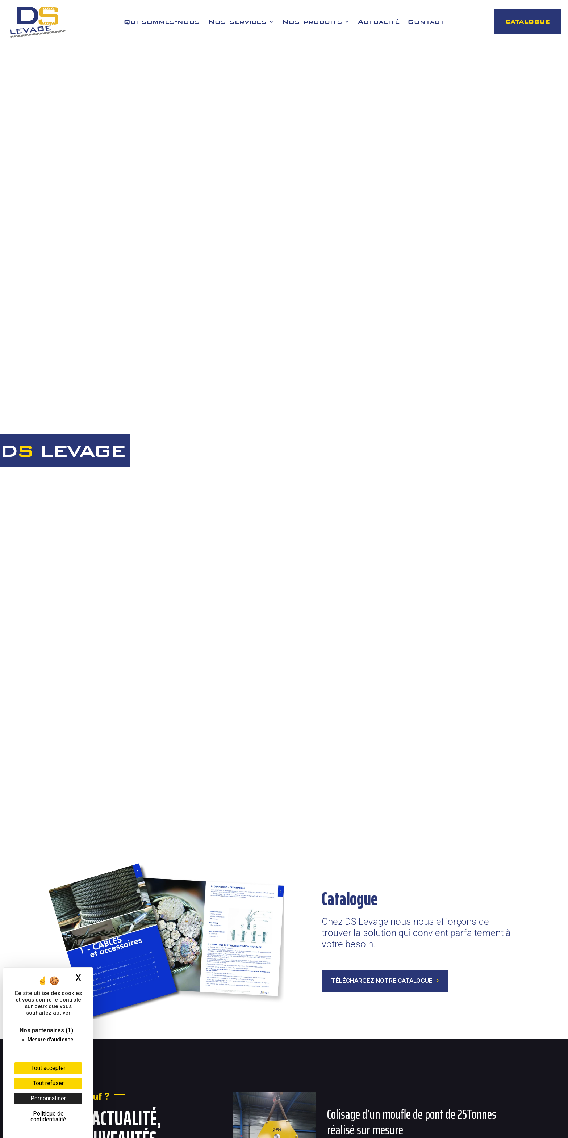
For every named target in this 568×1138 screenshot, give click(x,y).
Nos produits (312, 22)
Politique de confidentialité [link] (48, 1116)
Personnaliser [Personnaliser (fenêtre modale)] (48, 1098)
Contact (426, 22)
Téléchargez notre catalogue (382, 980)
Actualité (379, 22)
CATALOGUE (527, 21)
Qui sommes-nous (162, 22)
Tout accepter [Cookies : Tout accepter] (48, 1068)
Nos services (237, 22)
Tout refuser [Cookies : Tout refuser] (48, 1083)
